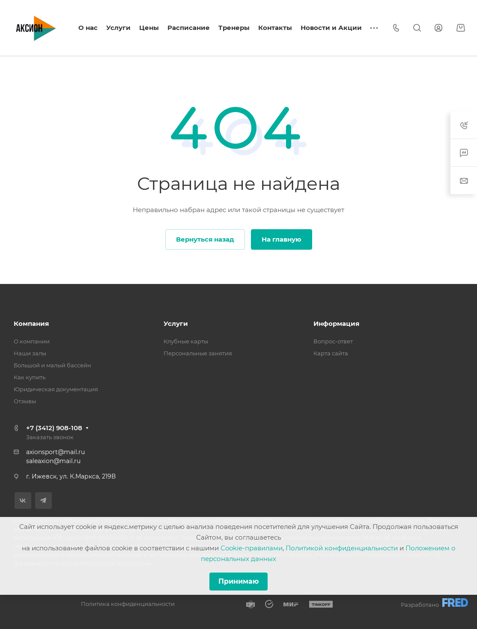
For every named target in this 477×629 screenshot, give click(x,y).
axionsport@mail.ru (55, 452)
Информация (336, 323)
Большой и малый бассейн (52, 365)
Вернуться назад (205, 239)
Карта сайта (330, 353)
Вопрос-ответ (333, 341)
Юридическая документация (56, 389)
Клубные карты (186, 341)
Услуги (176, 323)
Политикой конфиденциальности (342, 548)
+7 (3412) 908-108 (54, 428)
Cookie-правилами (252, 548)
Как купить (29, 377)
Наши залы (30, 353)
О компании (32, 341)
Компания (31, 323)
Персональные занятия (198, 353)
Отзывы (25, 401)
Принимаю (238, 581)
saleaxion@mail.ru (53, 461)
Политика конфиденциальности (128, 603)
